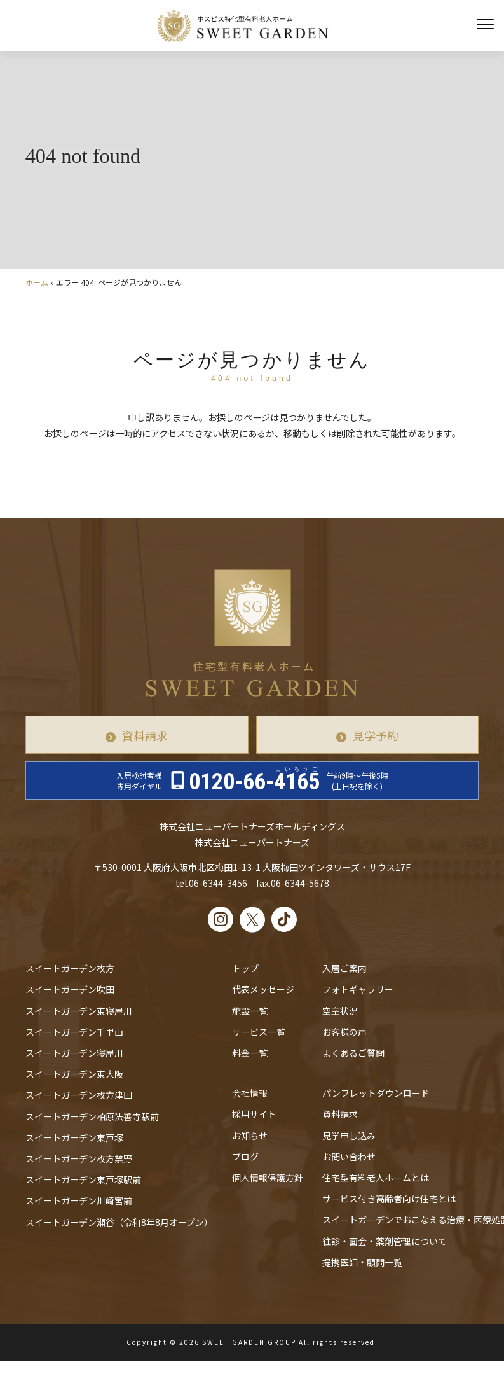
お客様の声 (344, 1031)
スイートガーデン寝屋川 (74, 1052)
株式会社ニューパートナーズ (252, 842)
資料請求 (145, 735)
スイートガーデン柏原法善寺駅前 (92, 1116)
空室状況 (340, 1010)
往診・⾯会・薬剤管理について (384, 1241)
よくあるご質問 (353, 1052)
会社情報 (250, 1093)
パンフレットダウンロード (376, 1093)
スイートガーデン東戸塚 (74, 1137)
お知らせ (250, 1135)
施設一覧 (250, 1010)
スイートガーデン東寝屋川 (78, 1010)
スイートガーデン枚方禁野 (78, 1158)
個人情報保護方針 (267, 1177)
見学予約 (375, 735)
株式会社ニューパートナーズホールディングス (252, 826)
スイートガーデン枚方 (69, 968)
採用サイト (254, 1114)
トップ (245, 968)
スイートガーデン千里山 (74, 1031)
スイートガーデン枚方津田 (78, 1094)
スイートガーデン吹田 (69, 989)
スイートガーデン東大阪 (74, 1073)
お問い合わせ (349, 1156)
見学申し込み (349, 1135)
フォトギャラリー (357, 989)
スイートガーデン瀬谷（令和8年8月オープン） (119, 1222)
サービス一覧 (258, 1031)
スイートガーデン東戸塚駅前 (83, 1179)
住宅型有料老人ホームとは (375, 1177)
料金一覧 (250, 1052)
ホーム (36, 282)
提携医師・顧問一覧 (362, 1262)
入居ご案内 (344, 968)
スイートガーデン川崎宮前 (78, 1200)
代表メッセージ (263, 989)
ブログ (245, 1156)
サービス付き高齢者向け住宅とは (389, 1198)
